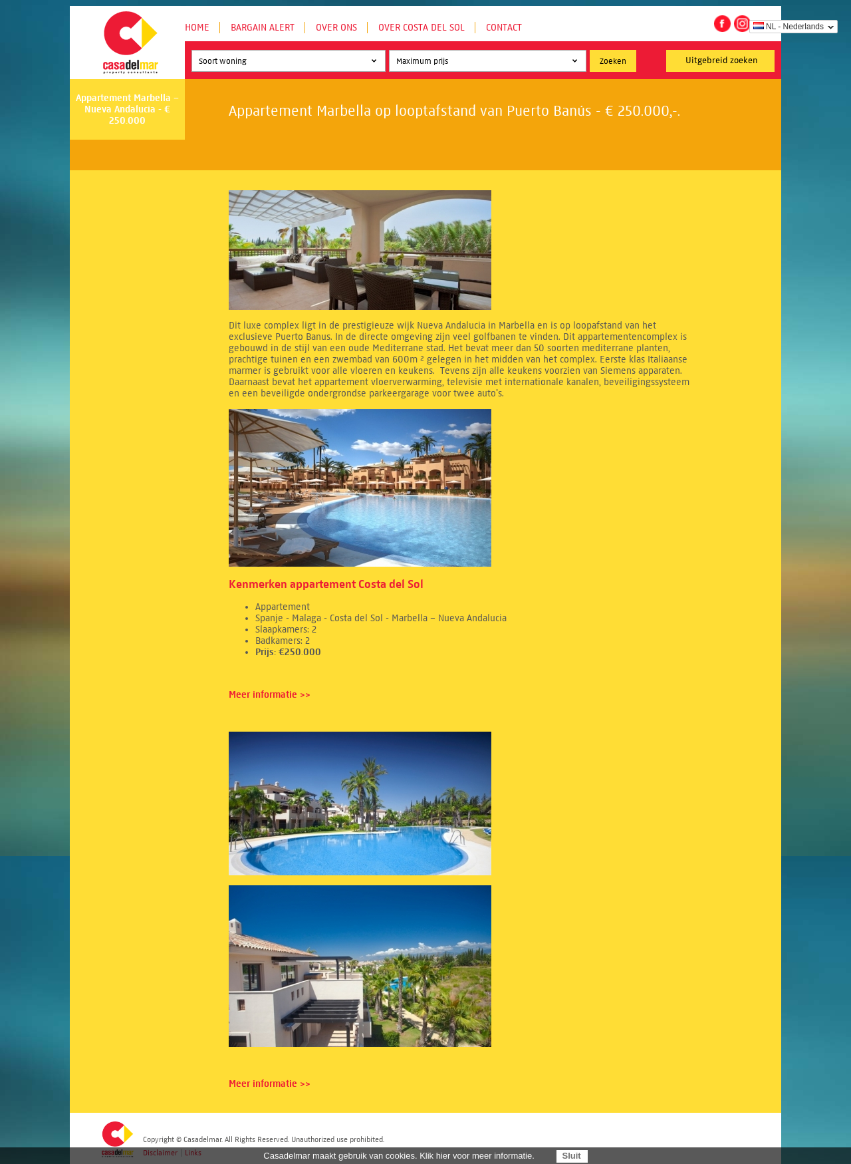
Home (197, 27)
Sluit (571, 1156)
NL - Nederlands (788, 26)
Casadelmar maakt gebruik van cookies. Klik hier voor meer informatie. (399, 1156)
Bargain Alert (263, 27)
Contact (504, 27)
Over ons (336, 27)
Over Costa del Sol (421, 27)
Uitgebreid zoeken (721, 60)
